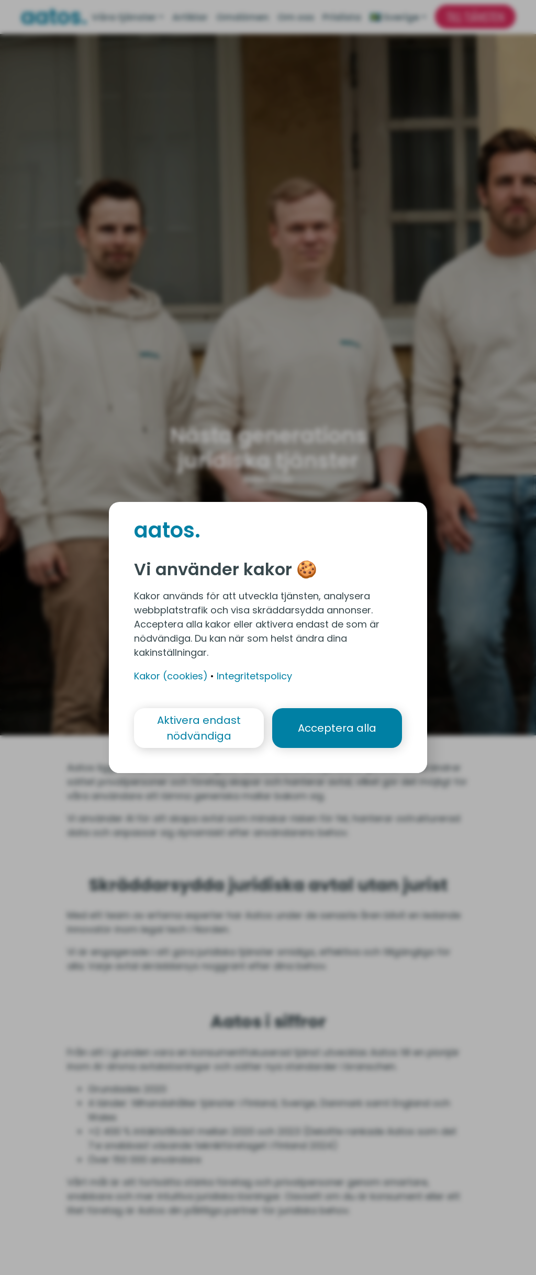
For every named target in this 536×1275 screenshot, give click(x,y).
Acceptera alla (337, 728)
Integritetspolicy (254, 676)
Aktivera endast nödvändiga (199, 728)
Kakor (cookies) (171, 676)
